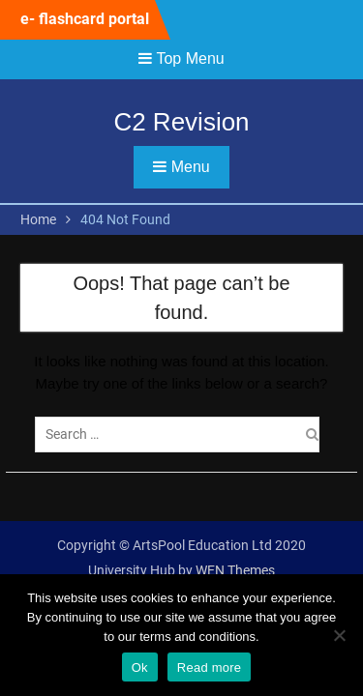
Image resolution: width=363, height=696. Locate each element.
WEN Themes (235, 570)
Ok (140, 667)
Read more (209, 667)
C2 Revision (181, 121)
